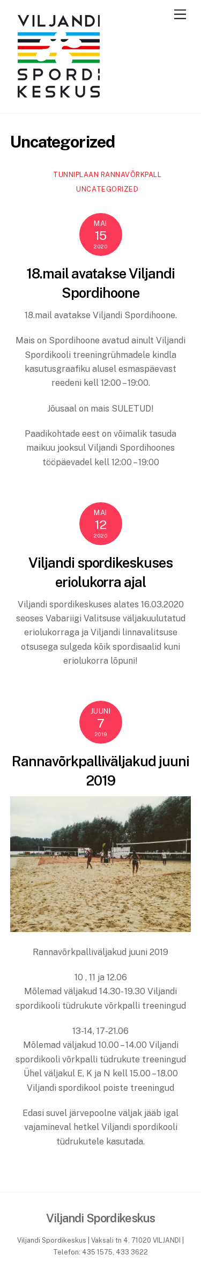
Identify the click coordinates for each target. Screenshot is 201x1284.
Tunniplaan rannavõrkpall (107, 175)
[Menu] (180, 14)
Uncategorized (107, 189)
